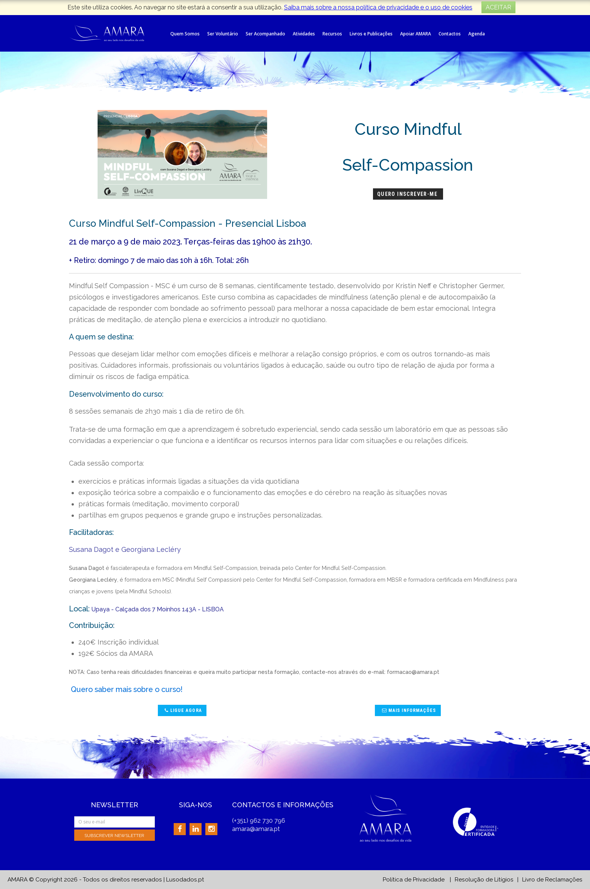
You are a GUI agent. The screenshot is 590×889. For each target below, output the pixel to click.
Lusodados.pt (185, 879)
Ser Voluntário (222, 34)
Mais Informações (408, 710)
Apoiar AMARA (415, 34)
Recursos (332, 34)
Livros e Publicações (371, 34)
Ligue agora (182, 710)
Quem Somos (185, 34)
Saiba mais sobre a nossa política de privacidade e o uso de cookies (378, 7)
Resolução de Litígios (484, 879)
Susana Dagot (91, 549)
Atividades (304, 34)
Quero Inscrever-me (408, 194)
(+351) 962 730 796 (258, 820)
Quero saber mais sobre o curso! (127, 689)
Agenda (476, 34)
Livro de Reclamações (552, 879)
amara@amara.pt (256, 828)
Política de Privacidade (414, 879)
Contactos (450, 34)
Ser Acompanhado (265, 34)
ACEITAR (498, 7)
